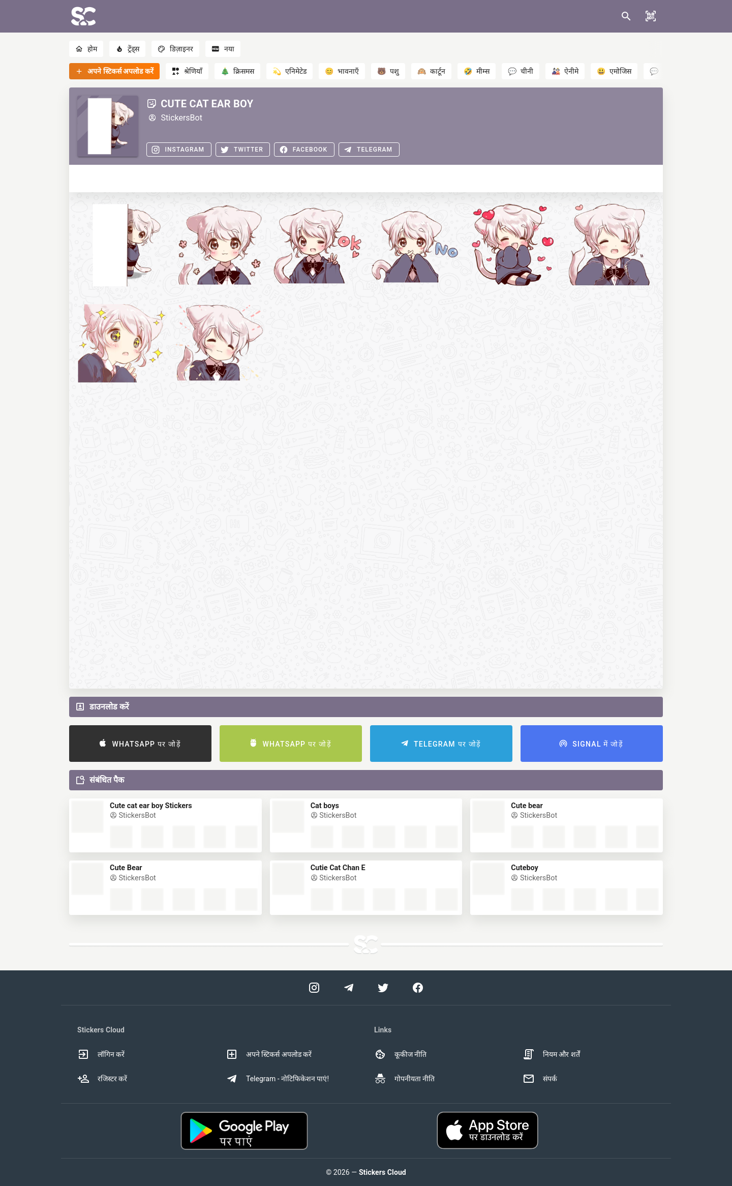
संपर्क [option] (540, 1079)
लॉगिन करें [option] (101, 1054)
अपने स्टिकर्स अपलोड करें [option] (269, 1054)
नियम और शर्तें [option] (551, 1054)
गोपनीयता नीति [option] (404, 1079)
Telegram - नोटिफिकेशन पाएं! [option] (277, 1079)
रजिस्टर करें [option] (102, 1079)
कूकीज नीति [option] (400, 1054)
